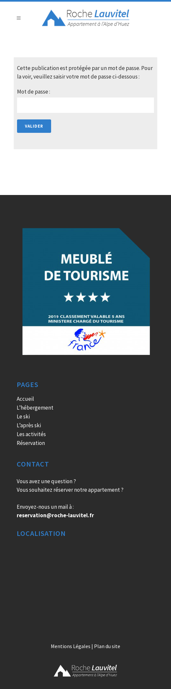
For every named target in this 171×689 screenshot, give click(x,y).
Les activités (31, 434)
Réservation (31, 443)
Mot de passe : (85, 100)
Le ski (23, 416)
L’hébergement (35, 407)
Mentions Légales (70, 646)
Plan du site (107, 646)
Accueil (25, 398)
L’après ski (29, 425)
